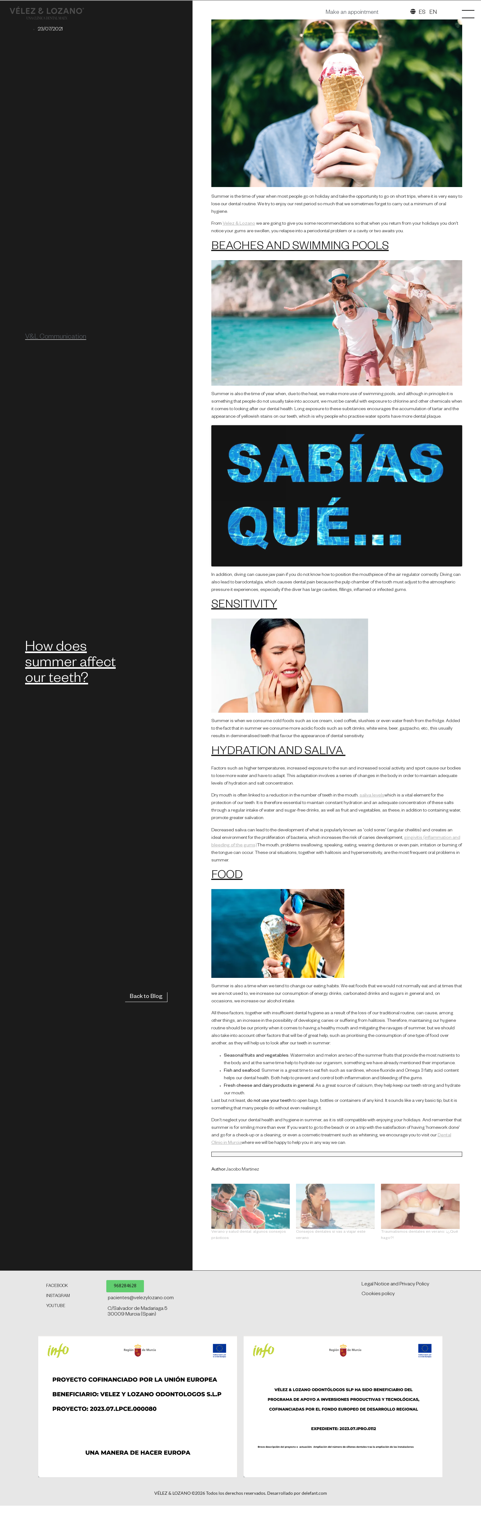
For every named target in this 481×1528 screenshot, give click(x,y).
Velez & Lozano (239, 376)
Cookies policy (377, 1447)
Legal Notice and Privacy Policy (395, 1437)
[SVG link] (59, 76)
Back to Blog (146, 1149)
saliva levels (372, 948)
